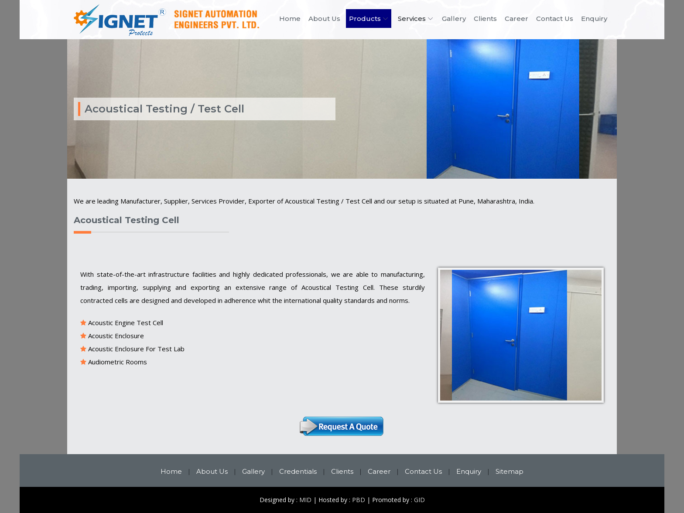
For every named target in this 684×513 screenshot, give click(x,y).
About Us (324, 18)
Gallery (454, 18)
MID (305, 500)
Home (290, 18)
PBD (358, 500)
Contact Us (554, 18)
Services (412, 18)
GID (419, 500)
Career (516, 18)
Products (365, 18)
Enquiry (594, 18)
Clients (485, 18)
